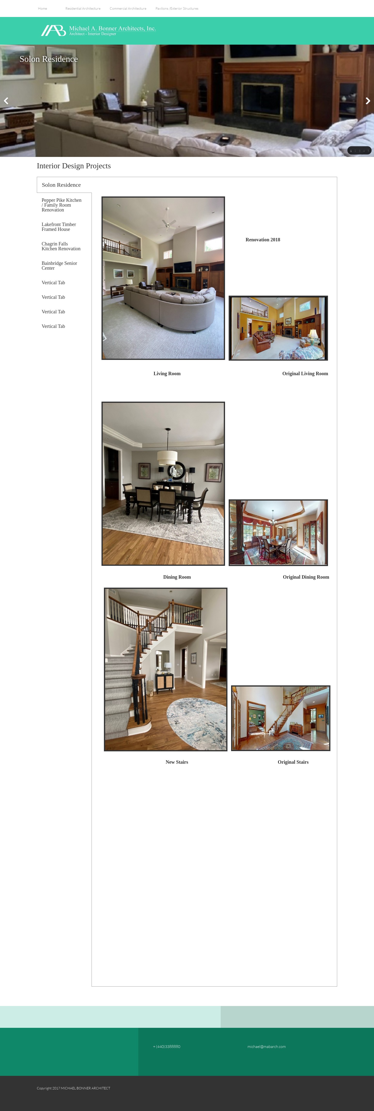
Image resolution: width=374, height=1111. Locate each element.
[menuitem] (42, 11)
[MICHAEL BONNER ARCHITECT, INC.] (97, 31)
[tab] (64, 185)
